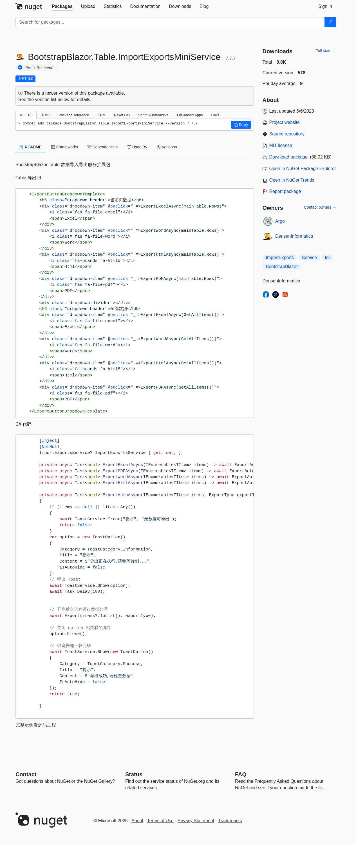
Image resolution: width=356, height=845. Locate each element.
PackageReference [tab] (74, 115)
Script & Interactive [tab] (153, 115)
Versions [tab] (167, 147)
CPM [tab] (102, 115)
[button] (241, 125)
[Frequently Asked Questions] (241, 774)
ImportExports (280, 257)
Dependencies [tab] (103, 147)
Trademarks (230, 820)
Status (133, 774)
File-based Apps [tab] (190, 115)
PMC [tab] (46, 115)
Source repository (286, 133)
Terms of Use (160, 820)
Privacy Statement (196, 820)
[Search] (330, 22)
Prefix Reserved (39, 67)
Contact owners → (320, 207)
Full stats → (325, 50)
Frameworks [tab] (64, 147)
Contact (25, 774)
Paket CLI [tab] (122, 115)
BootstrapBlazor (282, 266)
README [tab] (31, 147)
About (137, 820)
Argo (280, 221)
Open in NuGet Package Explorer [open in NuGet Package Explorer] (302, 168)
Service (309, 257)
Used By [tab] (137, 147)
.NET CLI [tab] (26, 115)
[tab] (62, 6)
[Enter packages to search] (170, 22)
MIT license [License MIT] (280, 145)
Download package (288, 157)
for (327, 257)
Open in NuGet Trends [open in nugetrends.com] (291, 180)
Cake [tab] (215, 115)
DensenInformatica (294, 236)
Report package (285, 191)
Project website (284, 122)
